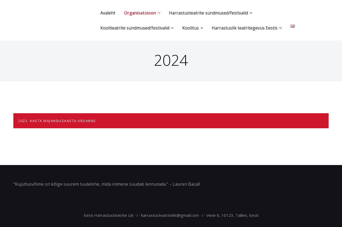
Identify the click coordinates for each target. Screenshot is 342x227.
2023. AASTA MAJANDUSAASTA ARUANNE (57, 120)
